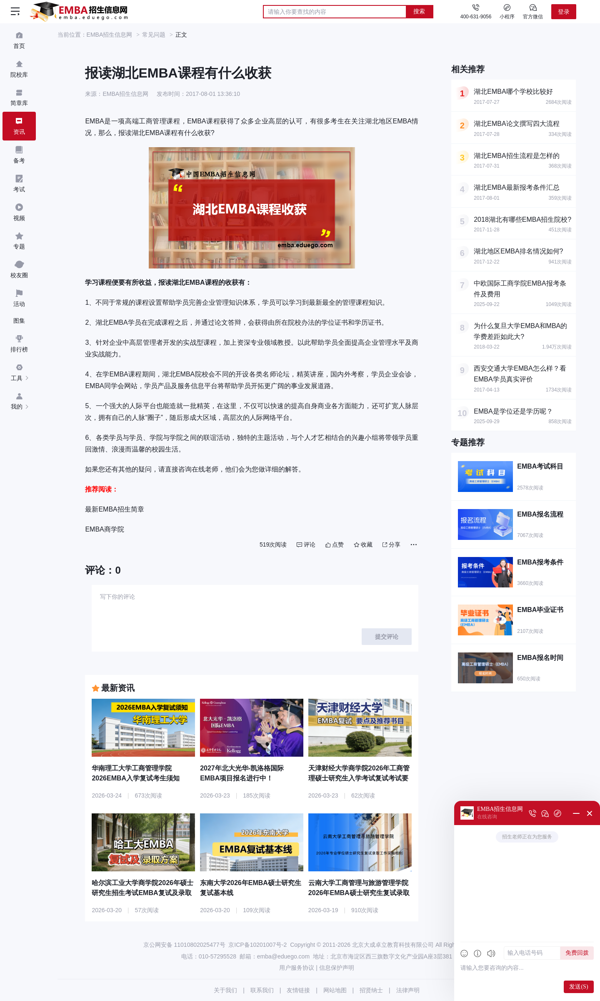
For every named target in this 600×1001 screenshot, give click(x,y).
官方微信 (533, 11)
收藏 (363, 544)
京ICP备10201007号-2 (257, 944)
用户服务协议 (296, 967)
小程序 (507, 11)
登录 (564, 11)
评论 (306, 544)
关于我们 (225, 990)
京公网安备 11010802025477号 (184, 944)
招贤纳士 (371, 990)
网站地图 (335, 990)
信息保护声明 (336, 967)
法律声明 (408, 990)
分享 (391, 544)
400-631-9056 (476, 17)
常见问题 (153, 34)
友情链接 (298, 990)
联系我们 (262, 990)
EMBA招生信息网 (109, 34)
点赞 (334, 544)
